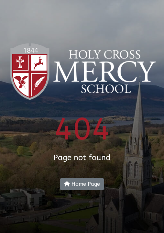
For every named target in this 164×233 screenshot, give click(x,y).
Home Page (82, 184)
